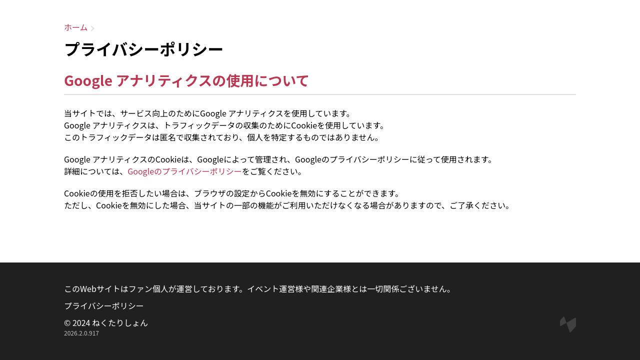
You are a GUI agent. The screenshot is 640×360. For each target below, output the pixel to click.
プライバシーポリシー (104, 306)
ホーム (76, 27)
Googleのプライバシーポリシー (185, 171)
